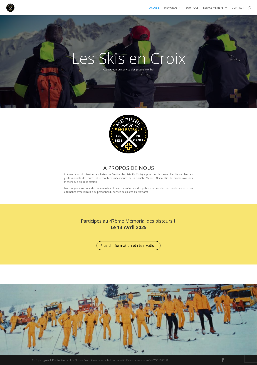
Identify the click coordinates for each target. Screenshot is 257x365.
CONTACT (238, 7)
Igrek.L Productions (55, 360)
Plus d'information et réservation (128, 245)
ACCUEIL (154, 7)
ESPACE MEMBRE (213, 7)
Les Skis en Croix (128, 58)
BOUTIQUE (192, 7)
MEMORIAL (170, 7)
